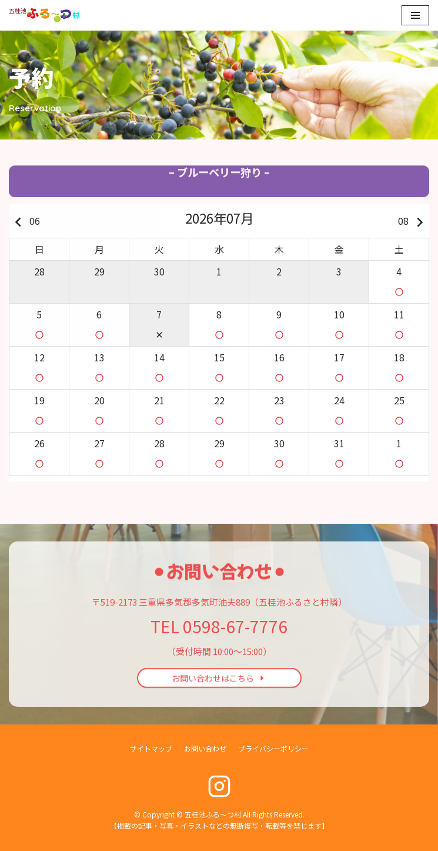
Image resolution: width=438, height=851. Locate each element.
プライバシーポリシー (273, 748)
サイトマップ (151, 748)
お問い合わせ (205, 748)
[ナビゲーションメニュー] (415, 15)
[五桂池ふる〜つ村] (44, 15)
